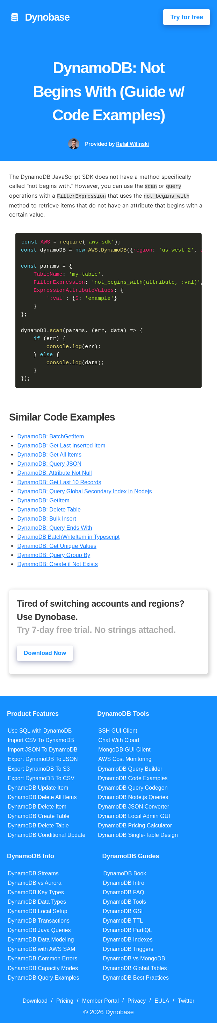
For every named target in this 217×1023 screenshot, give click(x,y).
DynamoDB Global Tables (135, 967)
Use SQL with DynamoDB (40, 730)
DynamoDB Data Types (37, 901)
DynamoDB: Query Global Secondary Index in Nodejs (84, 490)
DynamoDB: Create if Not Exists (57, 562)
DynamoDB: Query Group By (53, 553)
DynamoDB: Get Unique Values (56, 544)
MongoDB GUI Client (124, 749)
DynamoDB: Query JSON (49, 462)
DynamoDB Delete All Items (42, 796)
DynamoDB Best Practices (136, 977)
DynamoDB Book (124, 872)
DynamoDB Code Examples (132, 777)
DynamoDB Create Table (39, 815)
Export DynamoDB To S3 (39, 768)
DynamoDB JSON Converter (133, 806)
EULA (161, 1000)
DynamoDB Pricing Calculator (135, 825)
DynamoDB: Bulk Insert (46, 517)
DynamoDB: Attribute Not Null (54, 471)
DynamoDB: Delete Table (48, 508)
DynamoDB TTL (123, 920)
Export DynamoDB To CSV (41, 777)
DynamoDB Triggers (128, 948)
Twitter (186, 1000)
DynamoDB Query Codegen (132, 787)
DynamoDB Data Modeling (41, 939)
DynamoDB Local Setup (37, 910)
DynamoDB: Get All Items (49, 453)
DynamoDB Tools (124, 901)
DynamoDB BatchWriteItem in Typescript (68, 535)
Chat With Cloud (118, 739)
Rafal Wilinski (132, 144)
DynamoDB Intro (123, 882)
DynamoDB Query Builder (130, 768)
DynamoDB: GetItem (43, 499)
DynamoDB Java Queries (39, 929)
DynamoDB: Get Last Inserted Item (61, 444)
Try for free (186, 17)
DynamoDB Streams (33, 872)
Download (35, 1000)
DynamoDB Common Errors (42, 958)
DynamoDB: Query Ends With (54, 526)
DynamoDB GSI (123, 910)
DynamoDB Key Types (36, 891)
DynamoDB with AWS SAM (41, 948)
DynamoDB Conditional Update (46, 834)
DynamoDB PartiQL (127, 929)
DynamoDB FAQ (123, 891)
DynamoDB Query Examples (43, 977)
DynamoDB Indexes (128, 939)
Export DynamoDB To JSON (43, 758)
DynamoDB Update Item (38, 787)
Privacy (137, 1000)
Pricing (64, 1000)
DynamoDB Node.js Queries (133, 796)
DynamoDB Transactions (39, 920)
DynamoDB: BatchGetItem (50, 435)
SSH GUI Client (117, 730)
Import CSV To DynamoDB (41, 739)
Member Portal (100, 1000)
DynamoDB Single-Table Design (138, 834)
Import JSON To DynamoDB (43, 749)
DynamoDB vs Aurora (35, 882)
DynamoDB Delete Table (38, 825)
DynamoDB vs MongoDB (134, 958)
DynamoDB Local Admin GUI (134, 815)
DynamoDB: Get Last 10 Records (59, 481)
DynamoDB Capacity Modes (43, 967)
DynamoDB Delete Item (37, 806)
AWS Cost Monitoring (124, 758)
